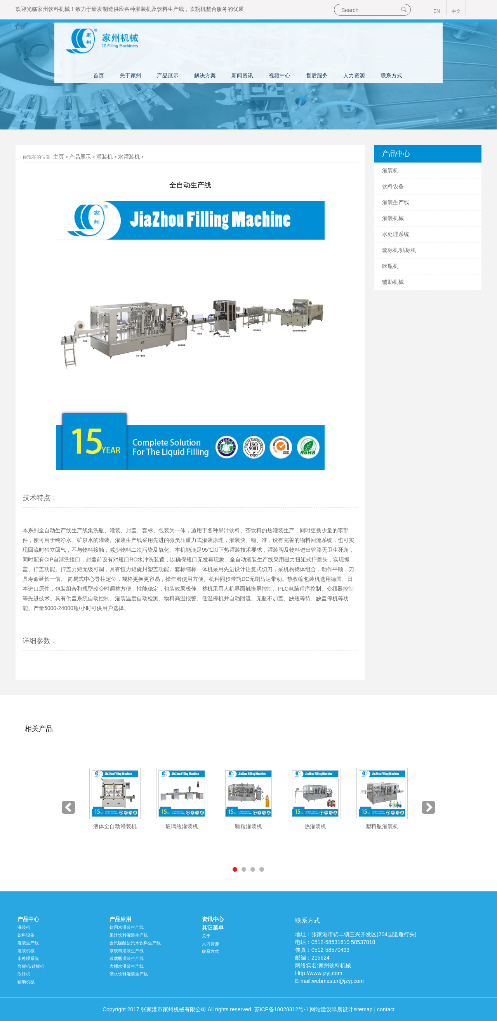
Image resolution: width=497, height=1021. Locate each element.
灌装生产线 (395, 202)
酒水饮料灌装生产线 (128, 974)
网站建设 (321, 1009)
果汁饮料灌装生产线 (128, 935)
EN (436, 11)
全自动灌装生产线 (251, 559)
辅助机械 (393, 282)
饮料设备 (393, 186)
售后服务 (317, 75)
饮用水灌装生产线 (126, 927)
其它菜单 (213, 928)
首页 (98, 75)
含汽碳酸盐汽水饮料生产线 (135, 943)
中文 (456, 11)
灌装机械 (393, 218)
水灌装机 (129, 157)
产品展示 (168, 75)
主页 (58, 157)
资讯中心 (213, 919)
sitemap (362, 1009)
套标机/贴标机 (399, 250)
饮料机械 (59, 9)
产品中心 (28, 919)
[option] (115, 799)
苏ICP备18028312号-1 (281, 1009)
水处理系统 (395, 234)
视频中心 (279, 75)
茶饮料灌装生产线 (126, 950)
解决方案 (205, 75)
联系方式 (391, 75)
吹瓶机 (197, 9)
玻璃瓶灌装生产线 (126, 958)
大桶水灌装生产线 (126, 966)
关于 (206, 936)
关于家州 (130, 75)
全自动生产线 (55, 530)
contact (385, 1009)
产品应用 (120, 919)
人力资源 (354, 75)
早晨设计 (342, 1009)
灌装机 (143, 9)
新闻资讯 (242, 75)
